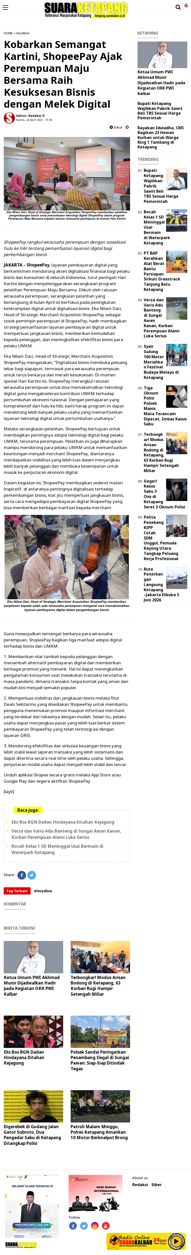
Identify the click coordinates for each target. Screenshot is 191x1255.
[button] (186, 3)
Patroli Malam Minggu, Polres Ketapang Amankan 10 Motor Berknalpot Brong (99, 1132)
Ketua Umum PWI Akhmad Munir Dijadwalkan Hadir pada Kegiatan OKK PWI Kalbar (32, 986)
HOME (8, 33)
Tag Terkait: (17, 891)
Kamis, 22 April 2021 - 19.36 (34, 120)
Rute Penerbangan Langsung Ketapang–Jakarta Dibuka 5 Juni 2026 (161, 584)
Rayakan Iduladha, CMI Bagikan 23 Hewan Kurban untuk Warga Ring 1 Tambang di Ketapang (161, 137)
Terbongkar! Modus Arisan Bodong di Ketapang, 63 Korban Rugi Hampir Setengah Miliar (98, 986)
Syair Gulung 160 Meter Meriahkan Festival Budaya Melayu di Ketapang (161, 362)
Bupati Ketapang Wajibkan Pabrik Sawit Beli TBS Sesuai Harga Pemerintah (160, 111)
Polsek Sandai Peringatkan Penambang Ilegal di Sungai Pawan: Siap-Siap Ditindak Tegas (100, 1060)
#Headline (43, 891)
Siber (156, 1184)
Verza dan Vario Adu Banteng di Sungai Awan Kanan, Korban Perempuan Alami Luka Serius (162, 318)
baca (116, 127)
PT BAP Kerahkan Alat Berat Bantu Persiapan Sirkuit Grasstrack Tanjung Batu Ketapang (162, 271)
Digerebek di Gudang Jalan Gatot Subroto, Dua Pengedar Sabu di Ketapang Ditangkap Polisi (32, 1135)
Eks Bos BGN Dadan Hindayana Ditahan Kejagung (62, 822)
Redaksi (140, 1184)
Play (177, 1241)
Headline (23, 33)
